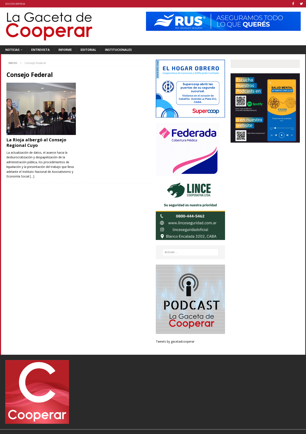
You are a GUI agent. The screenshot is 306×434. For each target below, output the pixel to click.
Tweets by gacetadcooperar (175, 341)
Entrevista (40, 50)
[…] (32, 176)
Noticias (12, 50)
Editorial (88, 50)
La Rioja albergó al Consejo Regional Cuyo (36, 142)
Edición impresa (15, 3)
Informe (65, 50)
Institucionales (118, 50)
